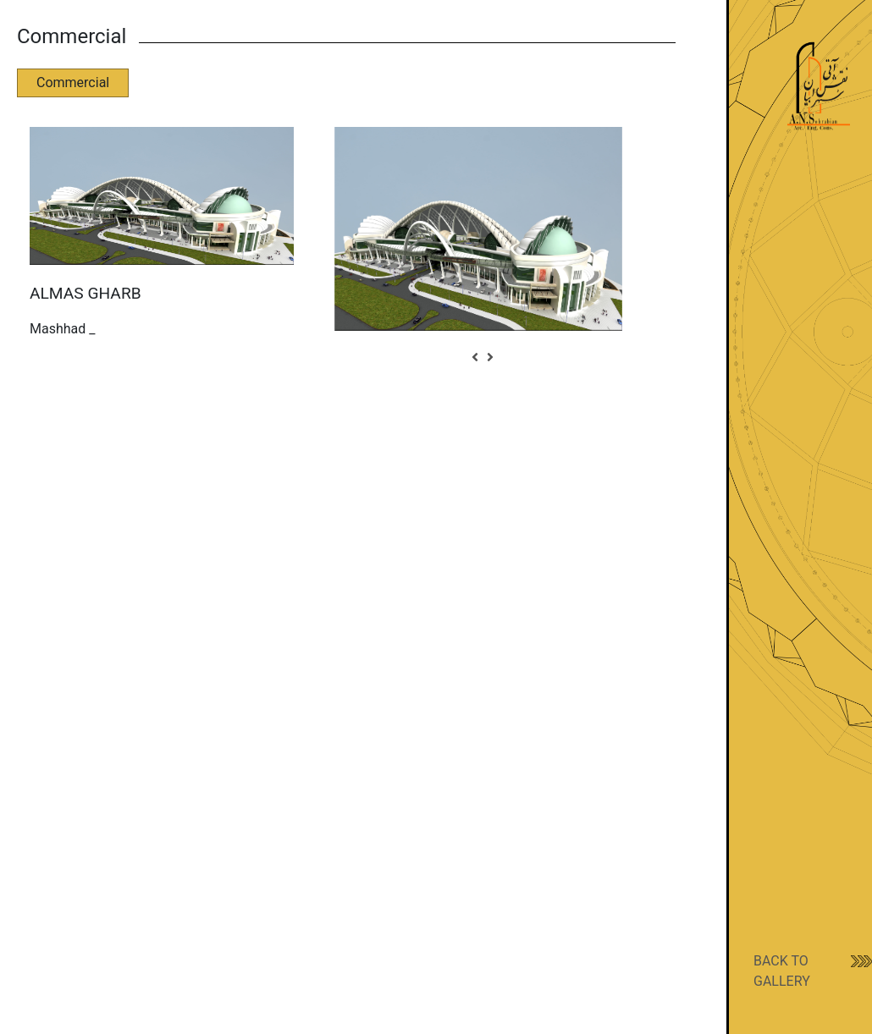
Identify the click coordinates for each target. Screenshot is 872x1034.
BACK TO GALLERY (781, 971)
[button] (475, 358)
